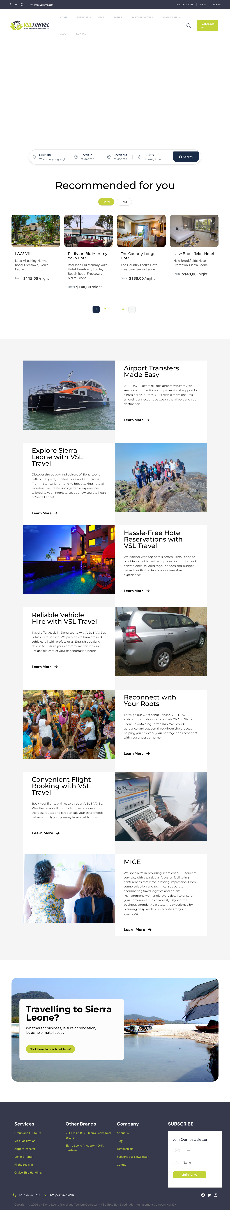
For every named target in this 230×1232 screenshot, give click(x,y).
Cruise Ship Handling (28, 1194)
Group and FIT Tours (27, 1155)
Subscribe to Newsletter (133, 1178)
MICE (101, 17)
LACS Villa (24, 271)
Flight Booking (23, 1186)
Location (45, 155)
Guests (149, 155)
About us (123, 1155)
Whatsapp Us (207, 25)
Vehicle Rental (23, 1178)
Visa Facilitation (24, 1163)
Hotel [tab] (108, 143)
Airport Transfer (24, 1170)
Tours (118, 17)
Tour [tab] (124, 202)
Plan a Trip (171, 17)
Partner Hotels (142, 17)
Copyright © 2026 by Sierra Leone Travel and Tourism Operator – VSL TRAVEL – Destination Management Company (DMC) (95, 1226)
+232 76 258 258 (185, 4)
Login (203, 4)
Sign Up (217, 4)
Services (84, 17)
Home (63, 17)
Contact (82, 33)
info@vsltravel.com (41, 4)
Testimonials (125, 1170)
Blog (63, 33)
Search (186, 157)
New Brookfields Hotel (194, 271)
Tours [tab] (121, 143)
